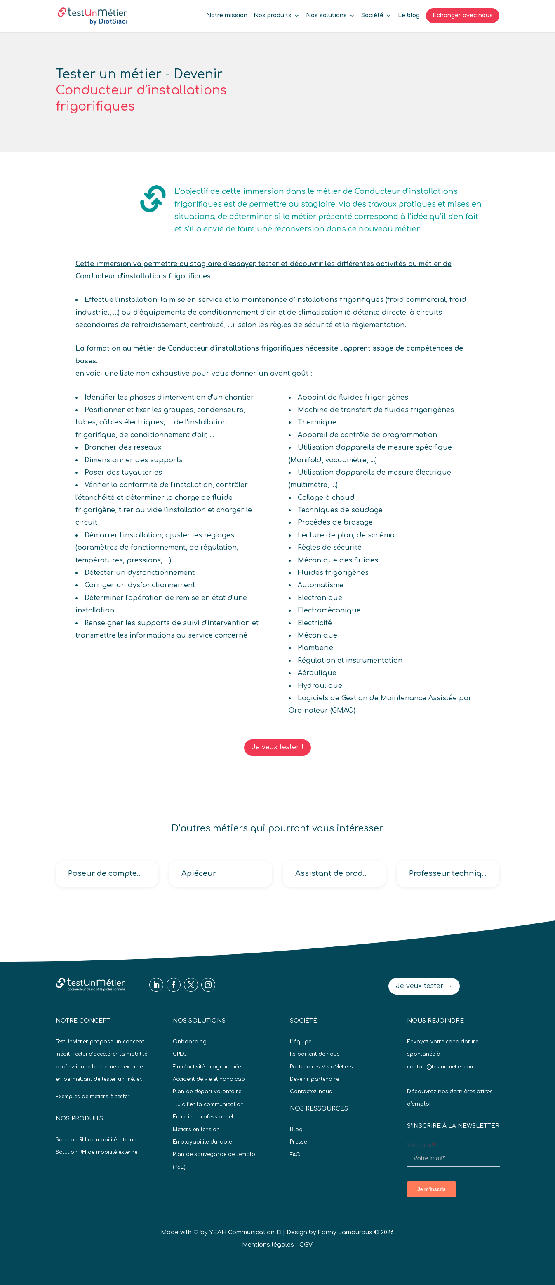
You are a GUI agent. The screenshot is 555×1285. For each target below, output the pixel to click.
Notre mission (226, 16)
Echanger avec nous (463, 15)
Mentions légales (268, 1245)
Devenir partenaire (314, 1079)
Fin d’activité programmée (207, 1067)
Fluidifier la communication (208, 1104)
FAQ (295, 1155)
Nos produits (273, 16)
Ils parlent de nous (315, 1054)
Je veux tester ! (277, 747)
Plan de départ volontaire (207, 1091)
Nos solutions (326, 16)
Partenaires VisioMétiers (321, 1067)
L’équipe (300, 1042)
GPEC (180, 1054)
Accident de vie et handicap (209, 1079)
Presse (298, 1142)
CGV (306, 1245)
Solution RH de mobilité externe (96, 1152)
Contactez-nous (311, 1091)
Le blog (409, 16)
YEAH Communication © (245, 1232)
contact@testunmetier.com (441, 1067)
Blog (296, 1129)
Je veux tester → (424, 986)
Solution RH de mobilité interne (96, 1140)
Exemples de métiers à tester (93, 1096)
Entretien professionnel (203, 1117)
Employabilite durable (202, 1142)
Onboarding (190, 1042)
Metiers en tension (196, 1129)
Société (372, 16)
